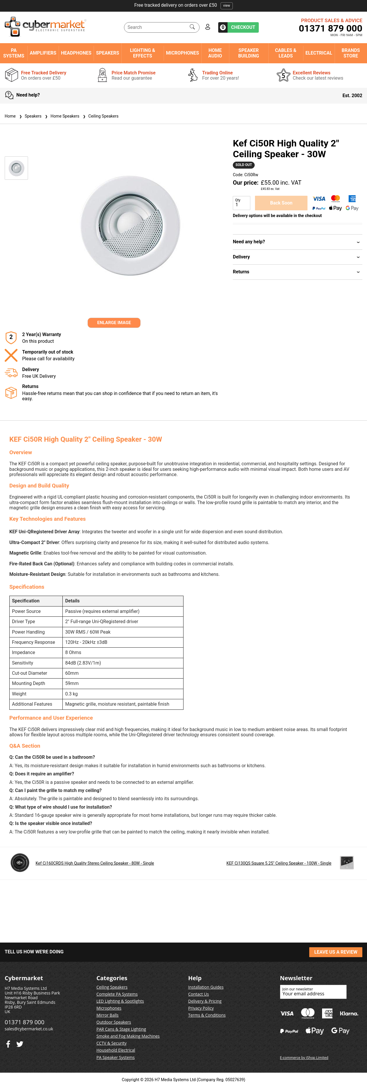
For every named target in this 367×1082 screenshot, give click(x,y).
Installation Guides (205, 987)
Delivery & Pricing (204, 1001)
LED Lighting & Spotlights (120, 1001)
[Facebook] (19, 1043)
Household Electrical (116, 1050)
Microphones (182, 53)
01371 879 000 (330, 28)
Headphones (76, 53)
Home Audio (215, 53)
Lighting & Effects (142, 53)
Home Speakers (61, 116)
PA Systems (13, 53)
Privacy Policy (201, 1008)
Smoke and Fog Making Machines (128, 1036)
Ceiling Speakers (100, 116)
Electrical (318, 53)
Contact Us (198, 994)
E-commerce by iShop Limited (304, 1057)
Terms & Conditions (207, 1015)
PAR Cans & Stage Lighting (121, 1029)
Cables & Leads (285, 53)
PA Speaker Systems (116, 1057)
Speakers (107, 53)
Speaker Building (248, 53)
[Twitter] (8, 1043)
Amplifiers (43, 53)
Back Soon (281, 203)
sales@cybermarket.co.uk (29, 1029)
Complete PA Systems (117, 994)
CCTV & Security (112, 1043)
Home (10, 116)
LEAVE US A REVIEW (335, 952)
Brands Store (351, 53)
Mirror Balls (108, 1015)
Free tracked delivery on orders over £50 (183, 5)
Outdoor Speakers (114, 1022)
